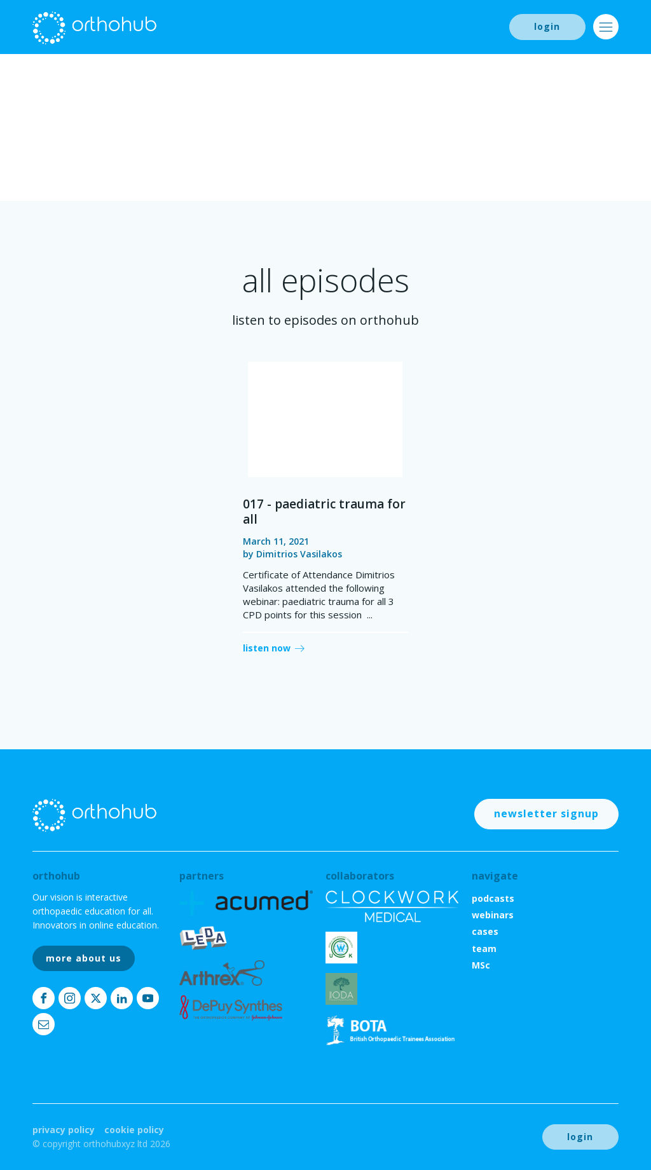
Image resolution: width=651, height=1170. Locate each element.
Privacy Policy (63, 1130)
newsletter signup (546, 813)
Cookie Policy (134, 1130)
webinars (493, 915)
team (484, 948)
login (547, 26)
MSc (481, 965)
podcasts (493, 898)
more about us (83, 958)
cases (485, 931)
